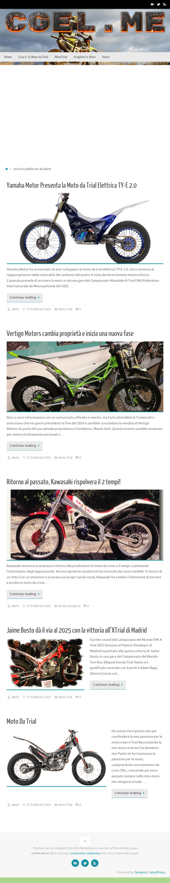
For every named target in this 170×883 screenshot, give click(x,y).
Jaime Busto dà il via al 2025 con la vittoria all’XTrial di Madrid (77, 630)
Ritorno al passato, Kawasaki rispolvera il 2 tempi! (64, 482)
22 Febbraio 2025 (39, 458)
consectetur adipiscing (85, 853)
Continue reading (25, 297)
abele (15, 309)
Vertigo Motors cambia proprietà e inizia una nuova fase (70, 334)
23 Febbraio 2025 (39, 309)
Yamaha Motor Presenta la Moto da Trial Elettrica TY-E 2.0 (72, 186)
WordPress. (158, 872)
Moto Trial (65, 309)
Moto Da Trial (21, 722)
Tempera (140, 872)
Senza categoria (69, 606)
